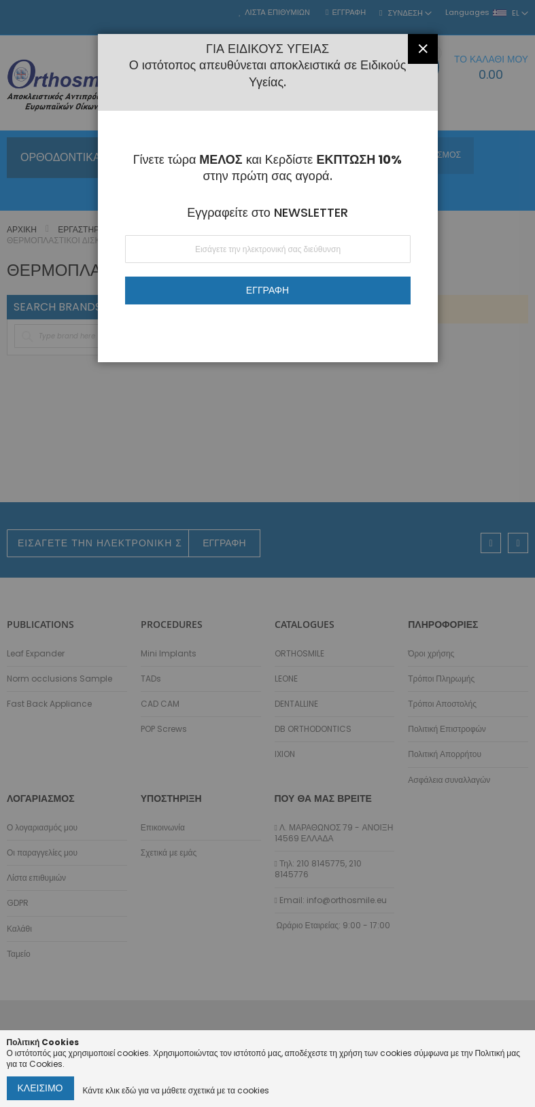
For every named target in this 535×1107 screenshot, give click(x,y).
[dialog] (267, 553)
